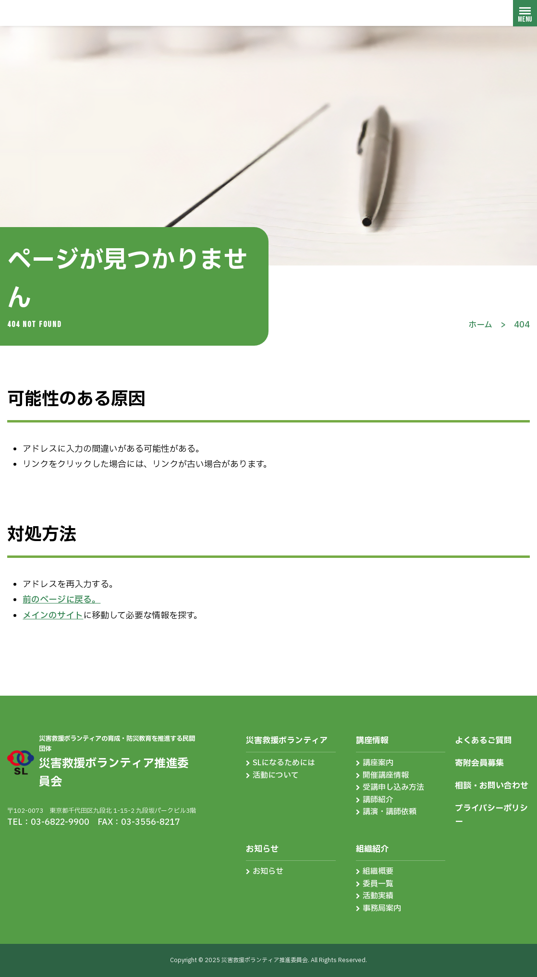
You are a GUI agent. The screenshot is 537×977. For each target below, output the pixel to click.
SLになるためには (284, 763)
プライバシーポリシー (491, 814)
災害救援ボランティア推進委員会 (65, 13)
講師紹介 (378, 800)
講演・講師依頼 (389, 812)
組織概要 (378, 871)
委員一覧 (378, 884)
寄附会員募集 (479, 763)
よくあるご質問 (483, 741)
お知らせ (262, 849)
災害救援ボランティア (287, 741)
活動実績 (378, 896)
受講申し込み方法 (393, 787)
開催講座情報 (386, 775)
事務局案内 (382, 908)
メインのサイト (53, 615)
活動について (276, 775)
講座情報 (372, 741)
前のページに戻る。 (61, 599)
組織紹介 (372, 849)
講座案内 (378, 763)
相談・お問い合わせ (491, 786)
